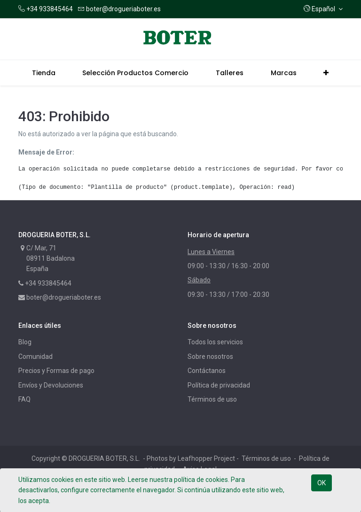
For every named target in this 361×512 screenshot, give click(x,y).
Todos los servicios (215, 342)
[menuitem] (44, 72)
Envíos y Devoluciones (50, 385)
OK (321, 483)
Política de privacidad (219, 385)
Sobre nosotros (210, 356)
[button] (323, 9)
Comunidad (35, 356)
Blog (24, 342)
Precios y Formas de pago (56, 370)
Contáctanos (207, 370)
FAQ (24, 399)
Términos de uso (212, 399)
